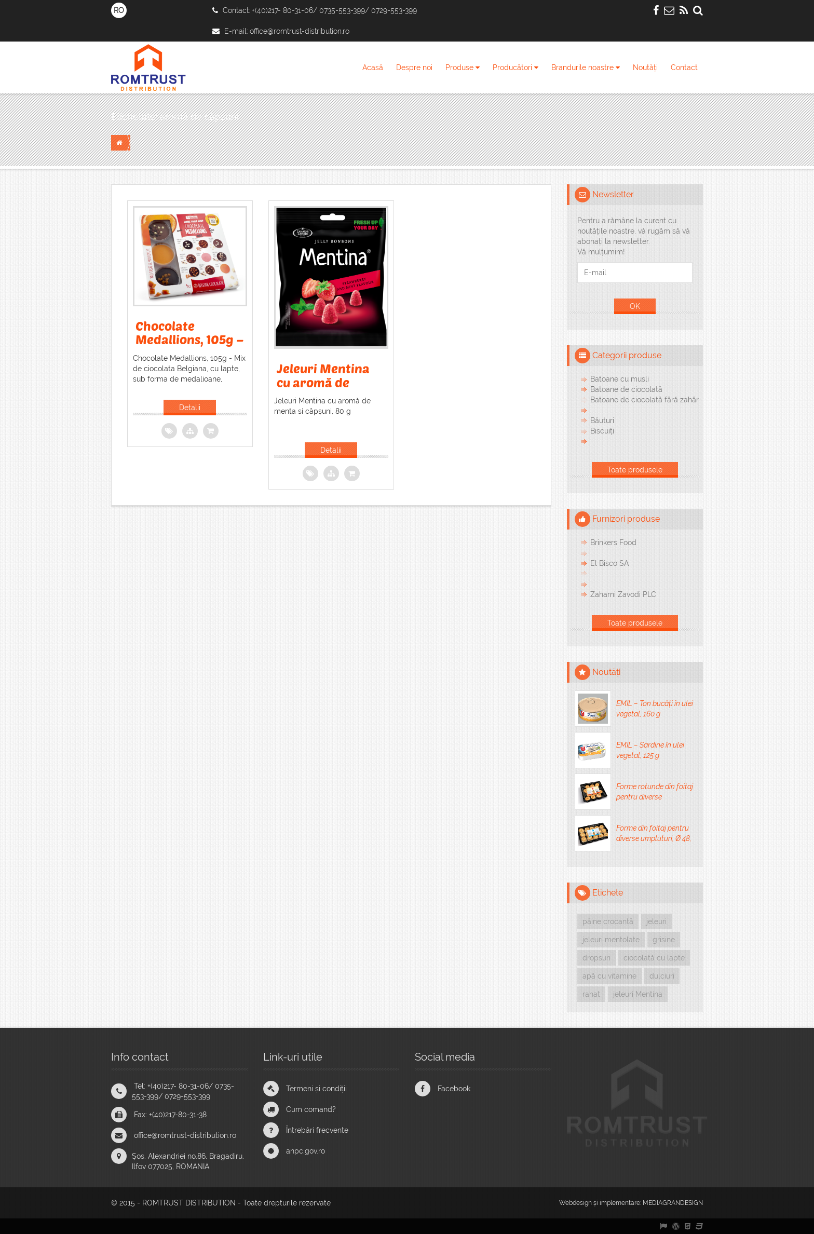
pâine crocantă (607, 921)
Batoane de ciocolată (626, 389)
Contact (684, 67)
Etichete (607, 893)
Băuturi (602, 420)
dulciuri (661, 976)
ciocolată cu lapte (654, 958)
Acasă (372, 67)
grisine (664, 939)
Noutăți (645, 67)
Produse (462, 67)
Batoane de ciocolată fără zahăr (644, 400)
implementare (620, 1202)
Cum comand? (311, 1109)
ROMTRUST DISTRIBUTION (189, 1203)
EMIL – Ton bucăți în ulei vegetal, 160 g (654, 708)
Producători (515, 67)
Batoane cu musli (619, 379)
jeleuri (656, 921)
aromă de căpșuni (199, 116)
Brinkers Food (613, 542)
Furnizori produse (626, 519)
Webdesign (575, 1202)
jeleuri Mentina (637, 994)
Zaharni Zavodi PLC (623, 594)
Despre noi (414, 67)
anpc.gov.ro (305, 1151)
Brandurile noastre (585, 67)
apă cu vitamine (609, 976)
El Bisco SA (609, 563)
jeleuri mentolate (611, 939)
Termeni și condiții (316, 1088)
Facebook (454, 1088)
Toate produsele (634, 470)
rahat (591, 994)
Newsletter (613, 194)
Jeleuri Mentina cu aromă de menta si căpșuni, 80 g (327, 389)
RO (119, 10)
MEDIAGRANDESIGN (673, 1202)
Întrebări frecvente (317, 1130)
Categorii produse (626, 355)
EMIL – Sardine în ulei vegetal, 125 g (650, 750)
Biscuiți (602, 431)
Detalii (189, 407)
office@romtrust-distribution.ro (299, 31)
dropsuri (596, 958)
